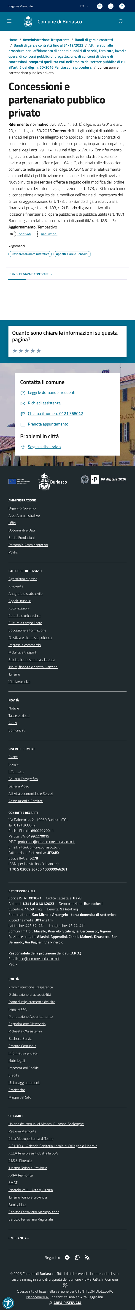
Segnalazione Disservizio (27, 1023)
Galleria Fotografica (23, 779)
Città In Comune (105, 1279)
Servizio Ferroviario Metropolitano (33, 1212)
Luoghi (13, 764)
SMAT (12, 1182)
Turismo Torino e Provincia (27, 1168)
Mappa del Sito (19, 1097)
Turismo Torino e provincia (27, 1197)
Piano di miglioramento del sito (31, 1001)
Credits (13, 1075)
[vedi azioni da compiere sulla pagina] (45, 234)
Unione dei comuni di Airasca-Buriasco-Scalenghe (46, 1123)
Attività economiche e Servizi (30, 793)
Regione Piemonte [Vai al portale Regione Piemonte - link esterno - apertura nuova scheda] (20, 6)
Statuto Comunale (22, 1046)
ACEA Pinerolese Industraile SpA (33, 1153)
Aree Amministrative (24, 515)
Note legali (16, 1060)
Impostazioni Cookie (23, 1068)
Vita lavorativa (19, 681)
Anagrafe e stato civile (25, 593)
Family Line (17, 1204)
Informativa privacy (23, 1053)
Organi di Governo (22, 508)
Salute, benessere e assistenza (31, 659)
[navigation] (9, 21)
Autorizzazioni (19, 608)
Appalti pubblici (19, 601)
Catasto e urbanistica (24, 615)
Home (13, 39)
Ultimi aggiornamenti (24, 1082)
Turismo (14, 674)
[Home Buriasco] (50, 21)
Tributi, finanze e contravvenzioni (33, 667)
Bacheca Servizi (20, 1038)
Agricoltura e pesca (22, 578)
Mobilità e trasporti (22, 652)
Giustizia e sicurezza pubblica (30, 637)
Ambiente (15, 586)
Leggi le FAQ (17, 1009)
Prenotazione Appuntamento (30, 1016)
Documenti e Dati (21, 530)
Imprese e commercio (24, 645)
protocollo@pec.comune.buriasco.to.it (46, 841)
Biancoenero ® (37, 1297)
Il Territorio (16, 771)
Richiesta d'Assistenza (25, 1031)
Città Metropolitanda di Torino (30, 1138)
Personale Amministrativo (28, 545)
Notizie (13, 708)
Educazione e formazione (27, 630)
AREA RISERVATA (64, 1302)
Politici (13, 552)
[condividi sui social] (20, 234)
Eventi (13, 756)
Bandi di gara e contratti (94, 39)
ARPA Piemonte (20, 1175)
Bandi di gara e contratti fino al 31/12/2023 (48, 45)
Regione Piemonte (22, 1131)
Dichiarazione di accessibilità (29, 994)
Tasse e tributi (19, 715)
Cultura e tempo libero (25, 623)
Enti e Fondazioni (21, 537)
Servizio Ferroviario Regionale (30, 1219)
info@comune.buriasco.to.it (39, 847)
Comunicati (16, 730)
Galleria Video (18, 786)
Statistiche (16, 1090)
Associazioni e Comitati (25, 801)
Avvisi (12, 723)
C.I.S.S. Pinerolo (20, 1160)
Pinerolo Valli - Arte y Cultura (30, 1190)
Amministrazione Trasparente (46, 39)
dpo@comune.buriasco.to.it (39, 958)
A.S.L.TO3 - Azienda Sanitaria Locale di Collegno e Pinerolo (52, 1146)
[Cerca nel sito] (121, 21)
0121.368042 (24, 825)
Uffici (12, 523)
